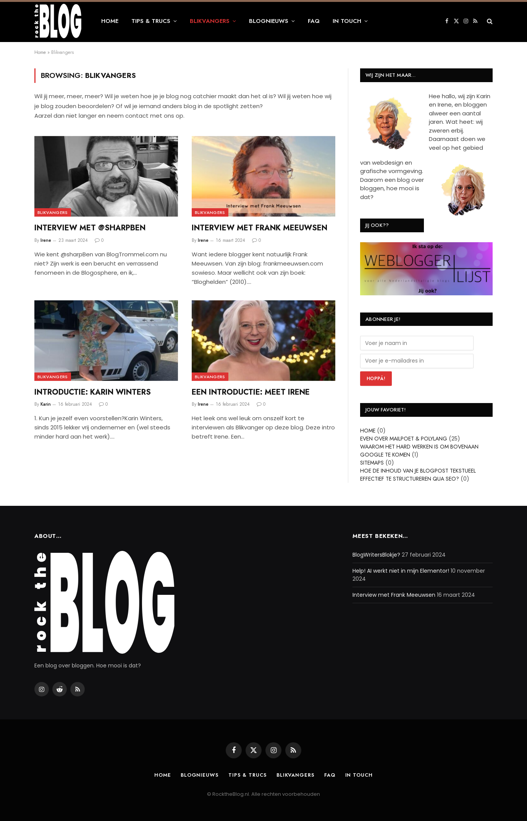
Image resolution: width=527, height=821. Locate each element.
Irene (45, 240)
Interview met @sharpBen (89, 228)
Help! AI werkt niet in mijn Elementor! (400, 571)
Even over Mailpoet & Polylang (403, 438)
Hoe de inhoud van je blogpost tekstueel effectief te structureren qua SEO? (418, 475)
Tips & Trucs (150, 21)
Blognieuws (268, 21)
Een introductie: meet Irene (251, 392)
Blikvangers (210, 21)
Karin (45, 404)
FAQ (314, 21)
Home (109, 21)
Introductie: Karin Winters (92, 392)
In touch (347, 21)
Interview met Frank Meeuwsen (259, 228)
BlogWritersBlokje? (376, 555)
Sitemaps (372, 462)
